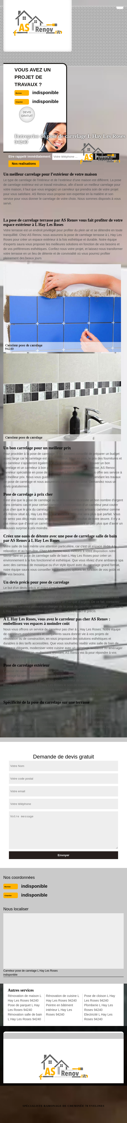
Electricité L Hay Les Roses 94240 (98, 1017)
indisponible (34, 886)
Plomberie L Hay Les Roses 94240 (98, 1007)
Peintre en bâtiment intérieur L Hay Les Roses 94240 (59, 1009)
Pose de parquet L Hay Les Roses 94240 (24, 1007)
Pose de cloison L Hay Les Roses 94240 (99, 998)
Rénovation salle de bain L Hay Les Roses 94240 (25, 1017)
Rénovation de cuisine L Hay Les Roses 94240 (62, 998)
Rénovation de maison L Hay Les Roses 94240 (24, 998)
